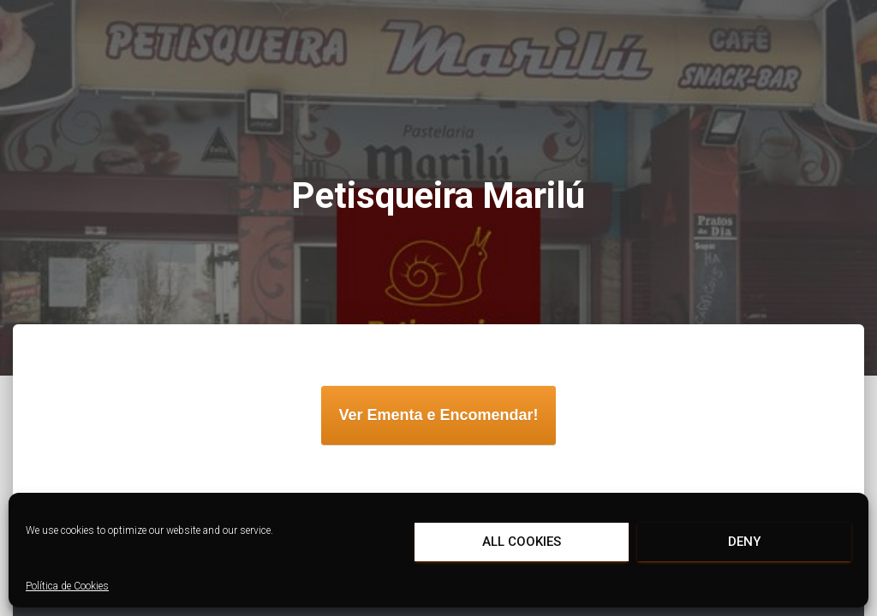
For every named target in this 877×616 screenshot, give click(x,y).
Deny (744, 541)
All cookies (521, 541)
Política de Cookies (67, 586)
